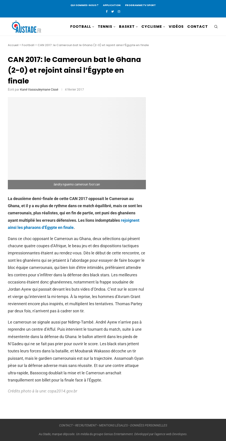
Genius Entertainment (118, 434)
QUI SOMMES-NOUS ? (84, 5)
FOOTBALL (80, 26)
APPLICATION (112, 5)
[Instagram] (119, 11)
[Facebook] (106, 11)
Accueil (13, 45)
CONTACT (197, 26)
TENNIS (105, 26)
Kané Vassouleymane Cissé (39, 89)
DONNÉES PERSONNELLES (148, 425)
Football (28, 45)
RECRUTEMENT (86, 425)
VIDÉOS (176, 26)
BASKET (127, 26)
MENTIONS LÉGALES (113, 425)
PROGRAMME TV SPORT (140, 5)
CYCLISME (151, 26)
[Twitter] (112, 11)
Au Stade (45, 434)
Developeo (179, 434)
